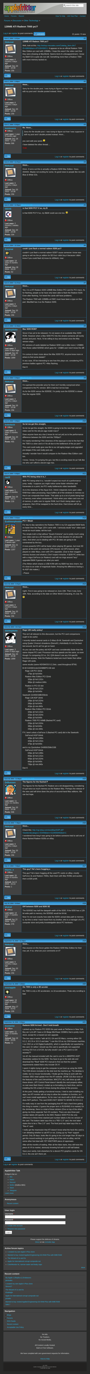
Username (9, 1214)
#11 (84, 474)
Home (6, 16)
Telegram (13, 1190)
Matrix (12, 1180)
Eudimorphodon (13, 521)
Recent (21, 16)
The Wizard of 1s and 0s (17, 1258)
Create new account (15, 1226)
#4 (85, 162)
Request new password (16, 1229)
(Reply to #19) (31, 984)
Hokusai (9, 42)
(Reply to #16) (27, 866)
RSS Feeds (11, 1321)
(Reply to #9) (26, 421)
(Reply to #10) (26, 474)
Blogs (9, 1315)
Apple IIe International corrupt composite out (24, 1261)
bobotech (10, 424)
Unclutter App (50, 1242)
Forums (14, 16)
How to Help (45, 1359)
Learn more (9, 1193)
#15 (84, 779)
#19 (84, 941)
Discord (12, 1182)
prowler (8, 1298)
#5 (85, 205)
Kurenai (9, 249)
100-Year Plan (72, 16)
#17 (84, 866)
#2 (85, 82)
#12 (84, 518)
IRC (11, 1177)
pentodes (8, 1280)
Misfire (12, 1185)
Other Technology (31, 21)
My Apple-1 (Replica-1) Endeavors (18, 1278)
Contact (83, 16)
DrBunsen (10, 782)
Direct (37, 1242)
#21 (84, 1022)
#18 (84, 903)
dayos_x (9, 869)
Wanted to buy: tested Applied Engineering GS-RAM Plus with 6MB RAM (35, 1255)
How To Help (60, 16)
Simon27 (8, 1286)
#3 (85, 125)
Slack (12, 1188)
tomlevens (10, 128)
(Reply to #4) (26, 205)
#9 (85, 378)
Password (9, 1220)
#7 (85, 283)
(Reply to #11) (26, 518)
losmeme (10, 1026)
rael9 (7, 477)
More (83, 1267)
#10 (84, 421)
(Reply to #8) (26, 378)
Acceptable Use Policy (15, 1327)
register (14, 33)
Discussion (17, 21)
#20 (84, 984)
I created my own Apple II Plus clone (21, 1252)
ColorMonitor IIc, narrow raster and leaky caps (25, 1264)
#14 (84, 627)
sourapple (10, 987)
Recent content (12, 1203)
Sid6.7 (7, 1304)
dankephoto (11, 329)
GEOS (8, 209)
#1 (85, 38)
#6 (85, 245)
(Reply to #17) (27, 903)
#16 (84, 823)
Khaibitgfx (9, 1292)
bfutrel (8, 907)
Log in (6, 33)
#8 (85, 326)
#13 (84, 584)
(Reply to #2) (26, 125)
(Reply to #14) (28, 779)
